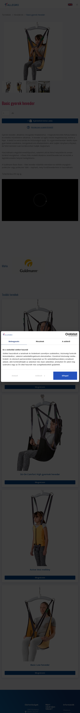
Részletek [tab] (40, 341)
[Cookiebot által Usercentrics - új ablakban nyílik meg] (67, 334)
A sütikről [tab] (66, 341)
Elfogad (65, 376)
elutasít (15, 376)
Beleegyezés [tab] (14, 341)
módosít (40, 376)
